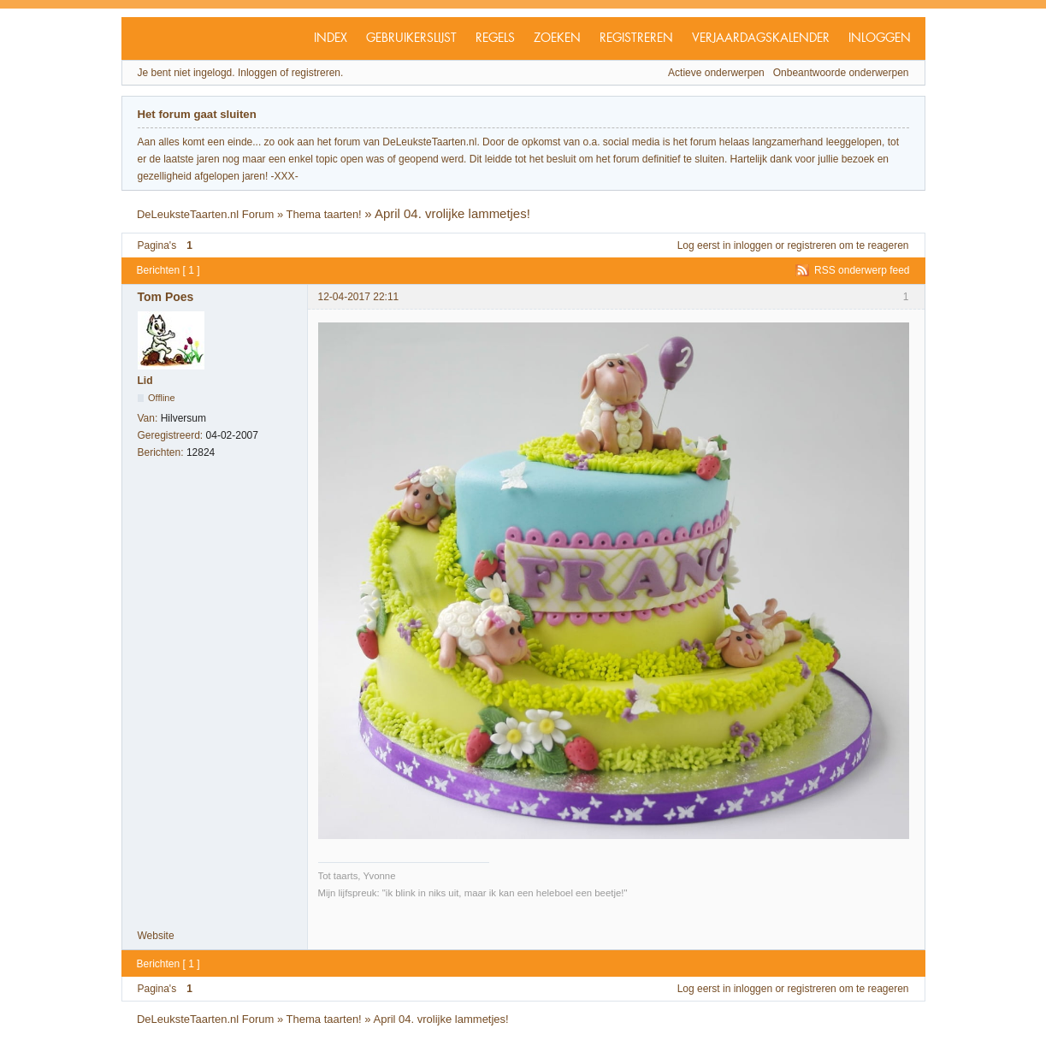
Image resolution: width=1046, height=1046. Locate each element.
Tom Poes (166, 297)
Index (330, 38)
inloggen (753, 245)
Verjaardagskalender (761, 38)
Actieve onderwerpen (716, 73)
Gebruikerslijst (411, 38)
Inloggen (879, 38)
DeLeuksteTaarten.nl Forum (205, 214)
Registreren (636, 38)
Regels (495, 38)
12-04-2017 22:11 (358, 297)
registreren (811, 245)
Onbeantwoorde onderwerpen (841, 73)
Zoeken (557, 38)
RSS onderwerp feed (861, 270)
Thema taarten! (324, 214)
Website (156, 936)
